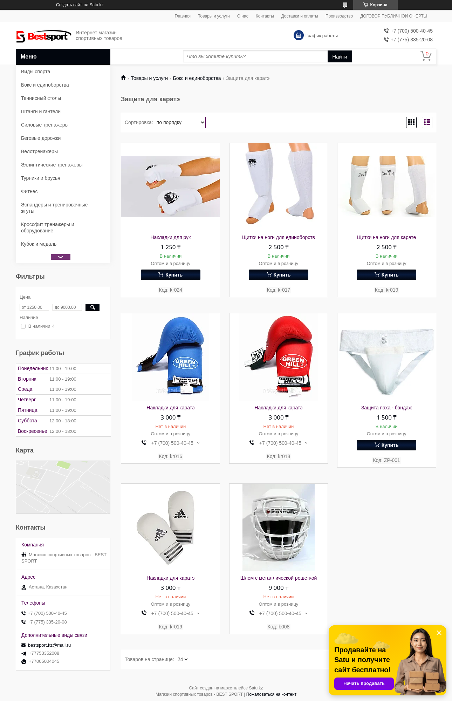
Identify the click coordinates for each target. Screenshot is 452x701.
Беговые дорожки (41, 138)
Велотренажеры (39, 151)
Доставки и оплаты (299, 16)
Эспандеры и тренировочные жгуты (54, 208)
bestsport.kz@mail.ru (49, 645)
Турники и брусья (40, 178)
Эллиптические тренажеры (52, 165)
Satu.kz (256, 688)
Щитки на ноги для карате (386, 237)
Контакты (265, 16)
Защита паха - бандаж (386, 407)
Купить (174, 275)
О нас (242, 16)
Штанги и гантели (41, 111)
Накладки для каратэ (170, 407)
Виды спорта (35, 71)
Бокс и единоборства (197, 78)
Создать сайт (69, 4)
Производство (339, 16)
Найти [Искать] (339, 57)
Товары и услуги (214, 16)
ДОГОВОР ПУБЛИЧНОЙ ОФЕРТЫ (393, 16)
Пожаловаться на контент (271, 694)
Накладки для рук (170, 237)
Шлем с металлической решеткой (278, 578)
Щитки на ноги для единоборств (278, 237)
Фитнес (29, 191)
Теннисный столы (41, 98)
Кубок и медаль (38, 244)
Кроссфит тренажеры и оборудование (47, 227)
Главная (182, 16)
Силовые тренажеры (45, 125)
